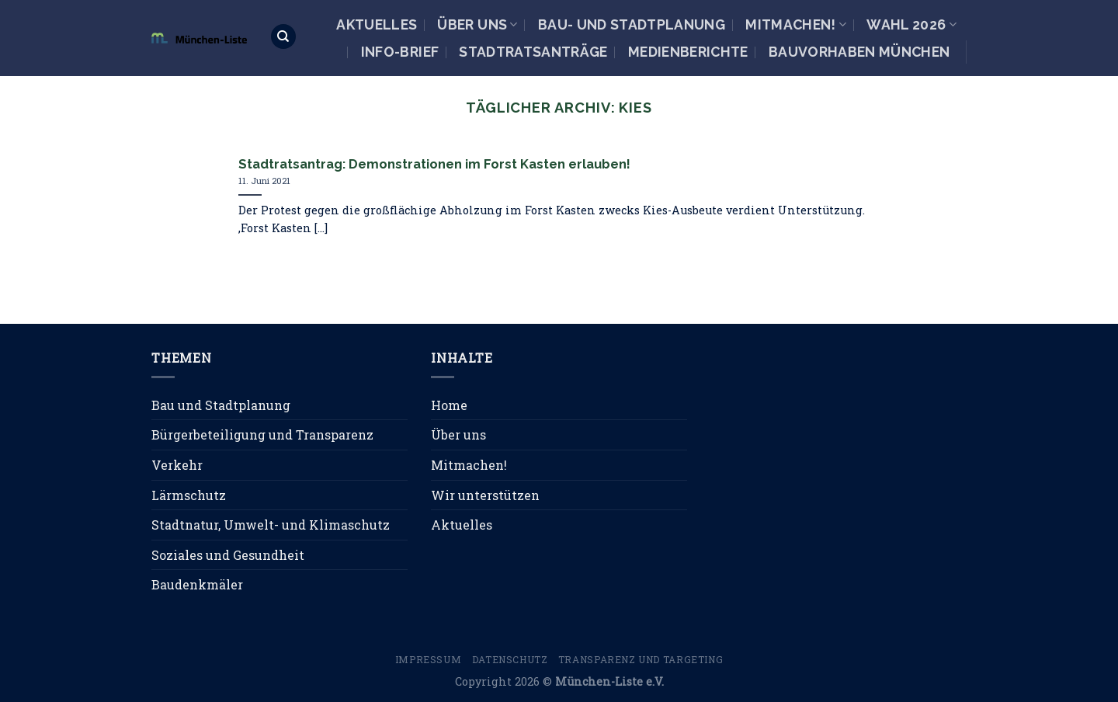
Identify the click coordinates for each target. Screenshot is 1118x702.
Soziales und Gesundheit (227, 555)
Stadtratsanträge (533, 51)
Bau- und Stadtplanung (631, 24)
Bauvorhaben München (859, 51)
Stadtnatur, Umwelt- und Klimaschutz (270, 524)
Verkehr (177, 465)
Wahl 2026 (911, 24)
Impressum (428, 659)
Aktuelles (376, 24)
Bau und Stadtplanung (220, 405)
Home (449, 405)
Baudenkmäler (197, 584)
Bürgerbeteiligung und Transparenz (262, 434)
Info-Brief (400, 51)
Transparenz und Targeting (640, 659)
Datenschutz (510, 659)
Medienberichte (688, 51)
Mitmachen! (795, 24)
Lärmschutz (188, 495)
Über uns (477, 24)
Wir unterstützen (485, 495)
